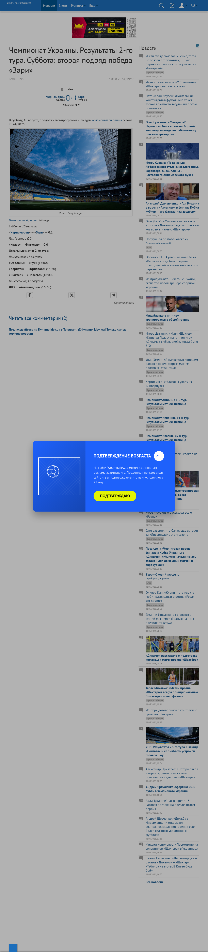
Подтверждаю (115, 496)
